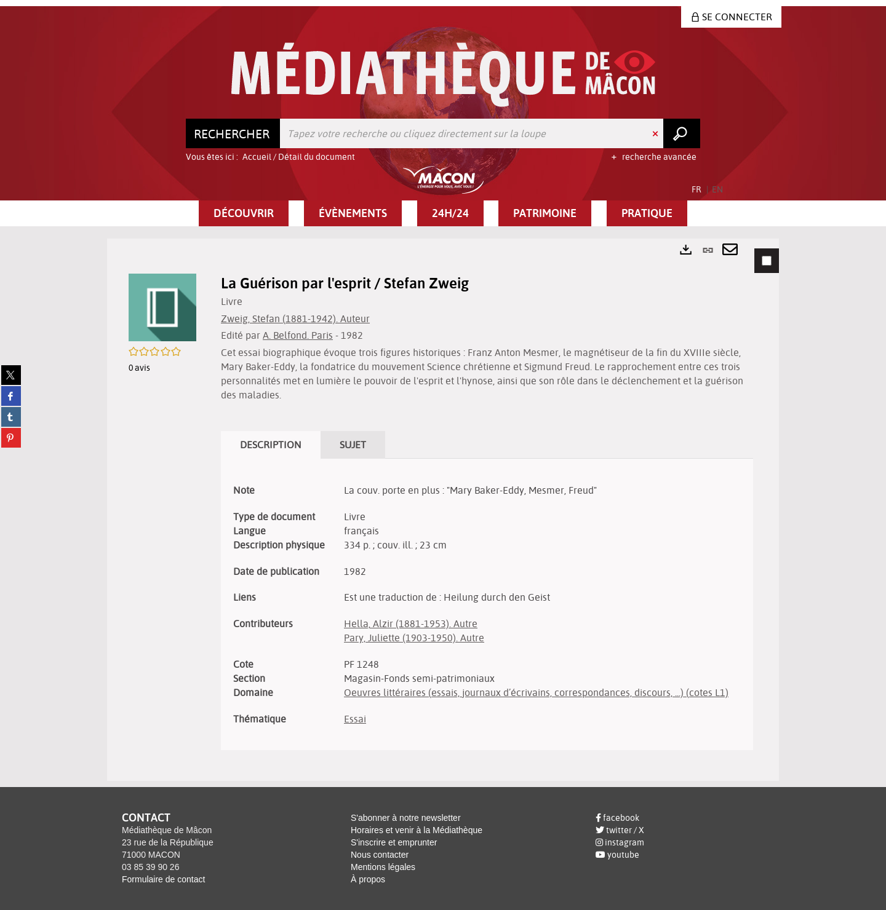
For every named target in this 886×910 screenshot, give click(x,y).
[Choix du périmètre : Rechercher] (233, 133)
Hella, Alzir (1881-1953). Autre (410, 623)
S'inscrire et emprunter (394, 842)
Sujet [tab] (353, 444)
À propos (368, 879)
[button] (244, 213)
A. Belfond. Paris (298, 335)
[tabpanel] (443, 510)
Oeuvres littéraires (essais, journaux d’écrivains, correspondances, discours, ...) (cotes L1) (536, 692)
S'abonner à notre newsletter (406, 818)
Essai (355, 719)
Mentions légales (383, 867)
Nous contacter (380, 855)
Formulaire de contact (163, 879)
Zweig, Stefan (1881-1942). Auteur (295, 318)
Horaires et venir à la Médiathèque (416, 830)
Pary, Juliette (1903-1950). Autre (414, 637)
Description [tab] (270, 444)
